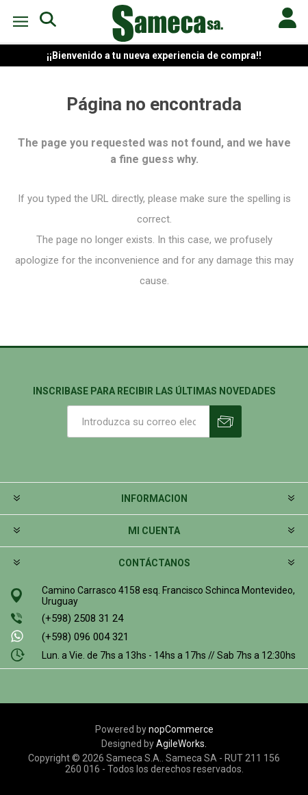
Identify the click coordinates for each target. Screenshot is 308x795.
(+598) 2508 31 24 (82, 618)
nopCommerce (181, 729)
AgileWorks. (181, 743)
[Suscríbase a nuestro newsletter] (138, 421)
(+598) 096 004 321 (85, 637)
